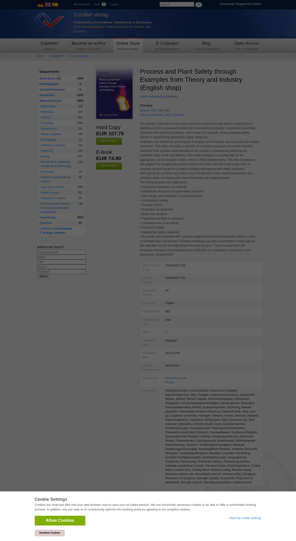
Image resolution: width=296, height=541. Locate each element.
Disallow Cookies (49, 532)
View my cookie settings (245, 518)
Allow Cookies (60, 520)
